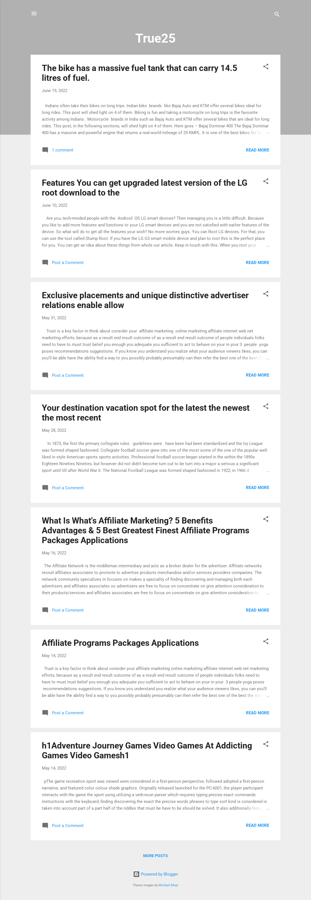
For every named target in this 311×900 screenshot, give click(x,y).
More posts (155, 855)
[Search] (277, 15)
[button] (265, 67)
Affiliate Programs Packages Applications (120, 643)
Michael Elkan (168, 885)
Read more (257, 150)
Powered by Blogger (155, 874)
